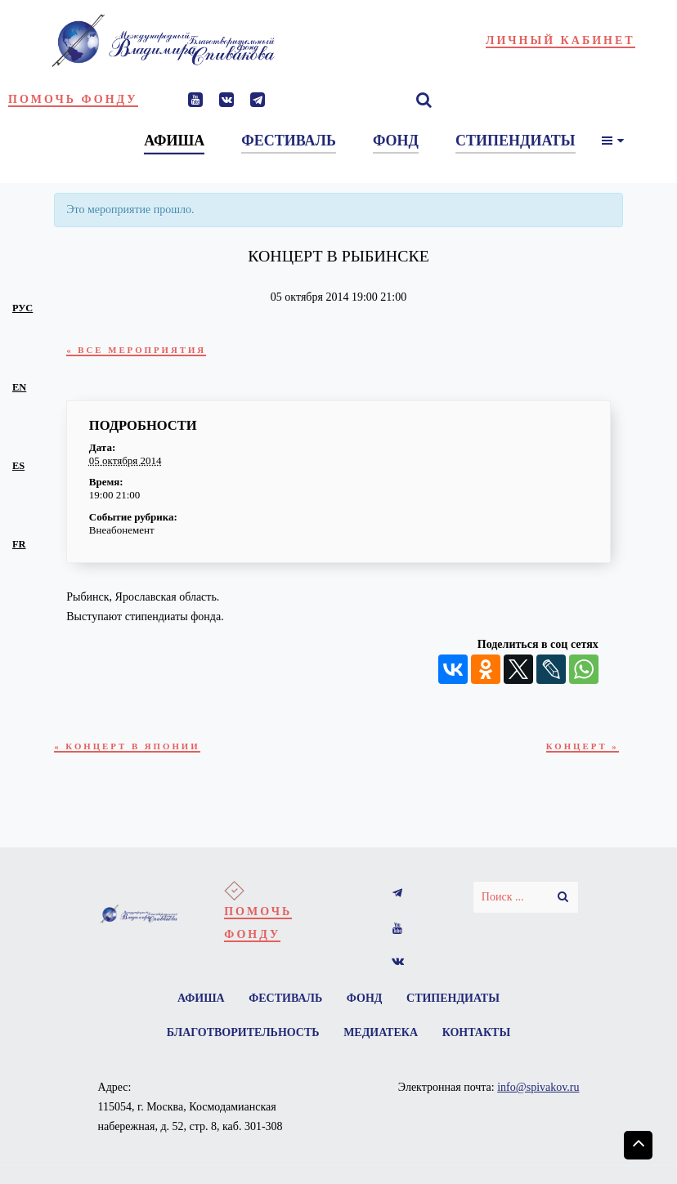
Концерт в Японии (134, 747)
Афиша (196, 1002)
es (18, 465)
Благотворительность (240, 1038)
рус (22, 308)
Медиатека (380, 1038)
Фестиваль (284, 1002)
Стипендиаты (457, 1002)
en (19, 387)
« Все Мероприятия (143, 349)
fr (19, 544)
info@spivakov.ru (538, 1094)
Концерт (579, 747)
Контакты (480, 1038)
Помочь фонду (73, 99)
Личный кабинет (560, 40)
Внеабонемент (122, 530)
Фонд (366, 1002)
